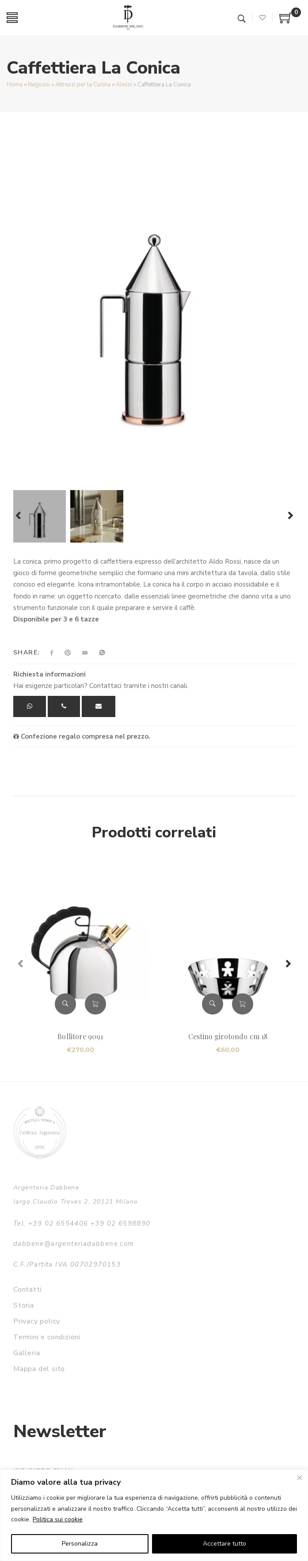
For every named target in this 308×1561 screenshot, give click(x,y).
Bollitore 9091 (80, 1036)
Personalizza (80, 1543)
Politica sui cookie (58, 1519)
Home (15, 85)
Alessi (124, 85)
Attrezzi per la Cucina (82, 85)
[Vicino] (299, 1478)
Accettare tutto (224, 1543)
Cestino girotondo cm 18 (227, 1036)
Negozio (39, 85)
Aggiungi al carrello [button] (95, 1004)
